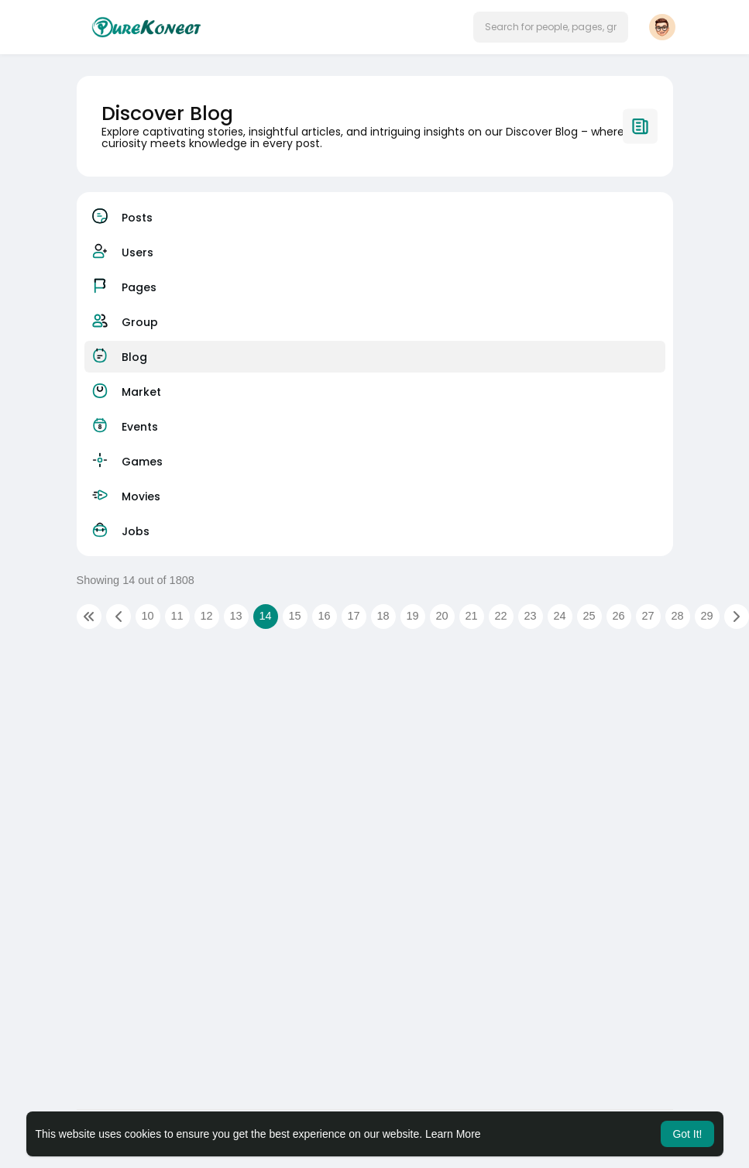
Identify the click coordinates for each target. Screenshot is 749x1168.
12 (206, 616)
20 (441, 616)
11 (176, 616)
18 (382, 616)
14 (265, 616)
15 (294, 616)
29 (706, 616)
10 (147, 616)
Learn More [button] (453, 1134)
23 (530, 616)
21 (471, 616)
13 (235, 616)
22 (500, 616)
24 (559, 616)
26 (618, 616)
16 (324, 616)
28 (677, 616)
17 (353, 616)
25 (588, 616)
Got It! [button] (687, 1134)
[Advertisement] (375, 768)
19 (412, 616)
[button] (550, 27)
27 (647, 616)
